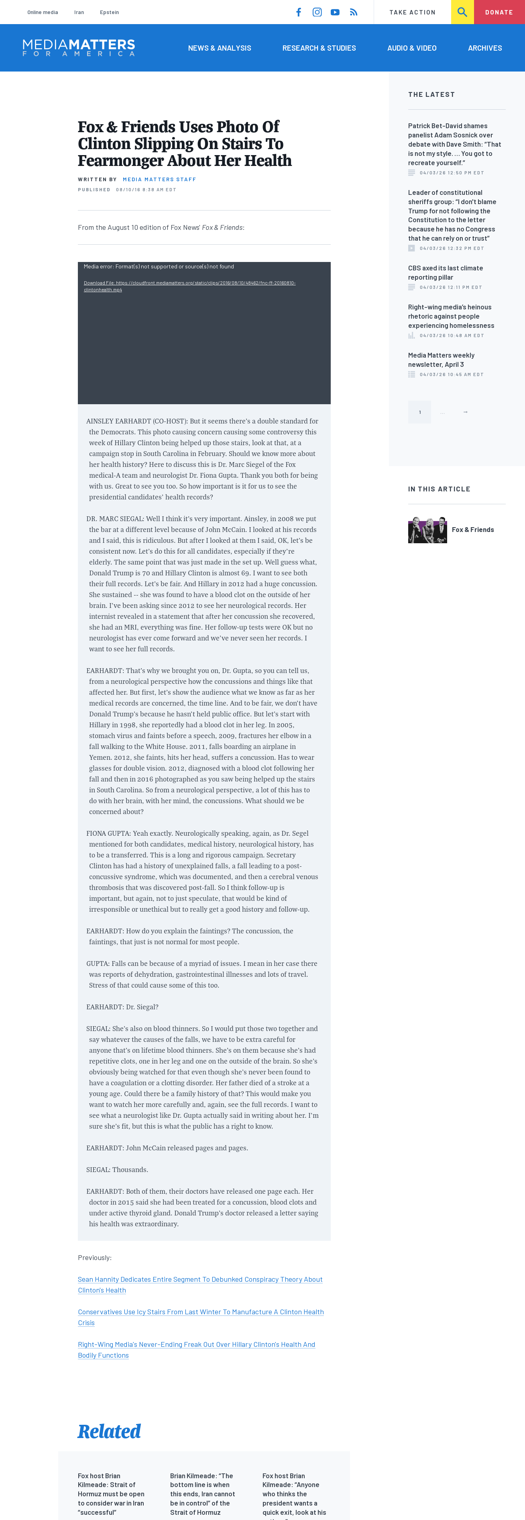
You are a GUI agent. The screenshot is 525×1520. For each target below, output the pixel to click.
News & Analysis (219, 47)
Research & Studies (319, 47)
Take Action (412, 12)
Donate (499, 12)
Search (463, 12)
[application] (204, 333)
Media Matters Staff (160, 179)
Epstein (109, 12)
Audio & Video (412, 47)
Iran (79, 12)
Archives (485, 47)
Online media (42, 12)
